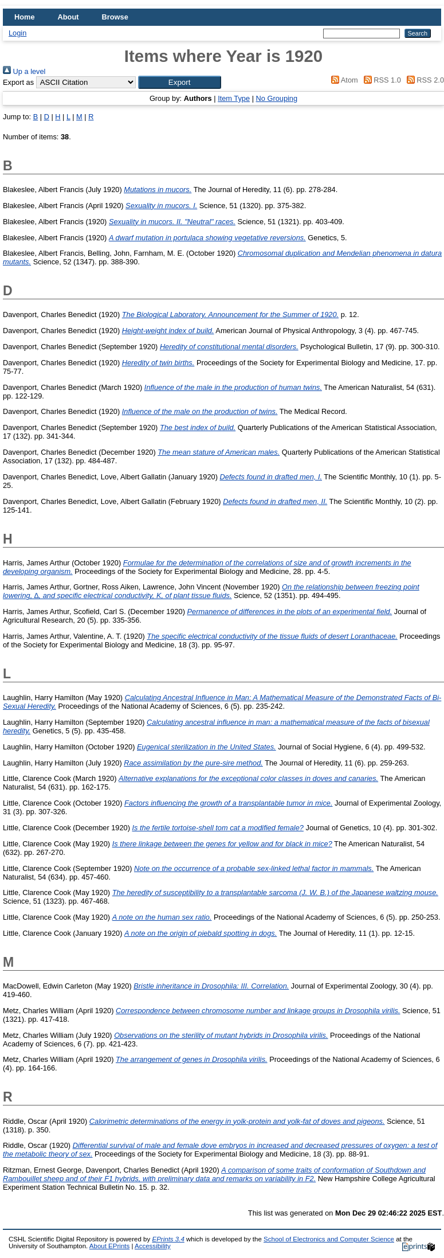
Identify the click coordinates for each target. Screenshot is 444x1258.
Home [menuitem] (24, 17)
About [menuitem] (68, 17)
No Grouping (277, 98)
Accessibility (153, 1246)
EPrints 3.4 (168, 1239)
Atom (343, 80)
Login (17, 33)
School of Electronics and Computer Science (329, 1239)
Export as (18, 82)
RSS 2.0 (423, 80)
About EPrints (109, 1246)
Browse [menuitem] (115, 17)
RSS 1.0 (380, 80)
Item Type (234, 98)
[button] (179, 82)
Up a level (24, 71)
